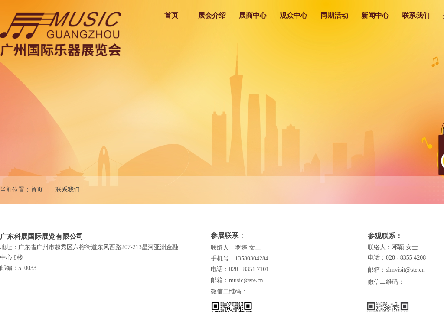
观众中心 (293, 15)
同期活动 (334, 15)
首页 (171, 15)
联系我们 (416, 15)
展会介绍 (212, 15)
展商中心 (253, 15)
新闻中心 (375, 15)
